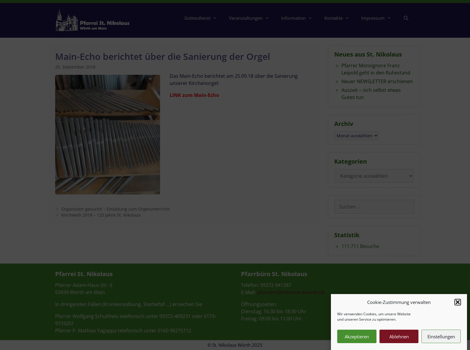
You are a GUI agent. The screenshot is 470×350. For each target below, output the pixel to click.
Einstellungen (441, 340)
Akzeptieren (357, 340)
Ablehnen (399, 340)
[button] (458, 305)
